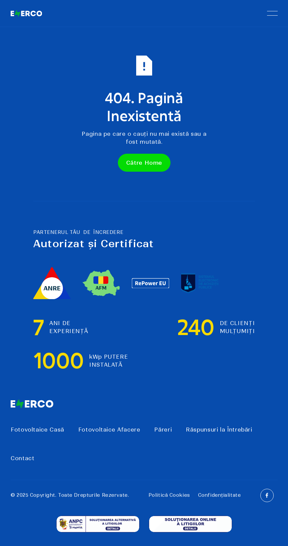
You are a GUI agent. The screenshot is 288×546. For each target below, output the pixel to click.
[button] (272, 13)
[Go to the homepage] (32, 404)
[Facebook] (266, 495)
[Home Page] (26, 13)
